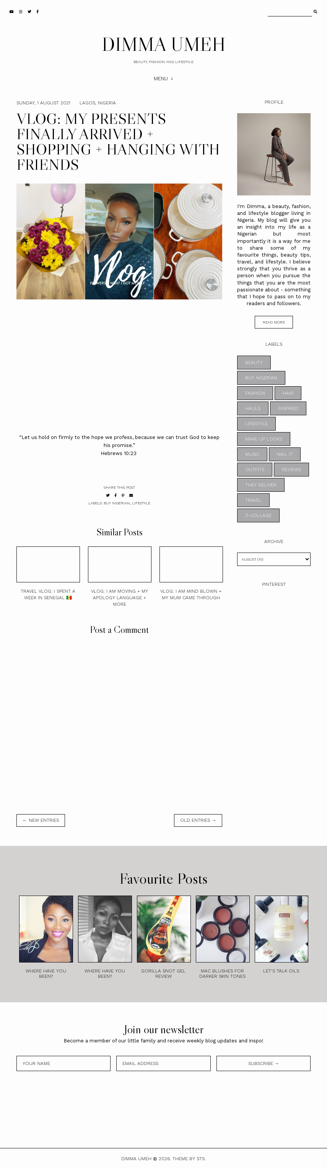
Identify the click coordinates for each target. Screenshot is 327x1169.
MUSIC (252, 454)
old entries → (198, 820)
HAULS (252, 408)
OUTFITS (254, 469)
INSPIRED (288, 408)
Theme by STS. (189, 1158)
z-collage (258, 515)
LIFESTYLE (141, 503)
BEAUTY (254, 362)
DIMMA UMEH (164, 44)
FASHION (255, 393)
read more (274, 322)
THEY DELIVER (261, 485)
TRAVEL (253, 500)
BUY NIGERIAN (117, 503)
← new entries (41, 820)
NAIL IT (285, 454)
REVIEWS (291, 469)
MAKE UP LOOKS (263, 439)
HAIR (288, 393)
